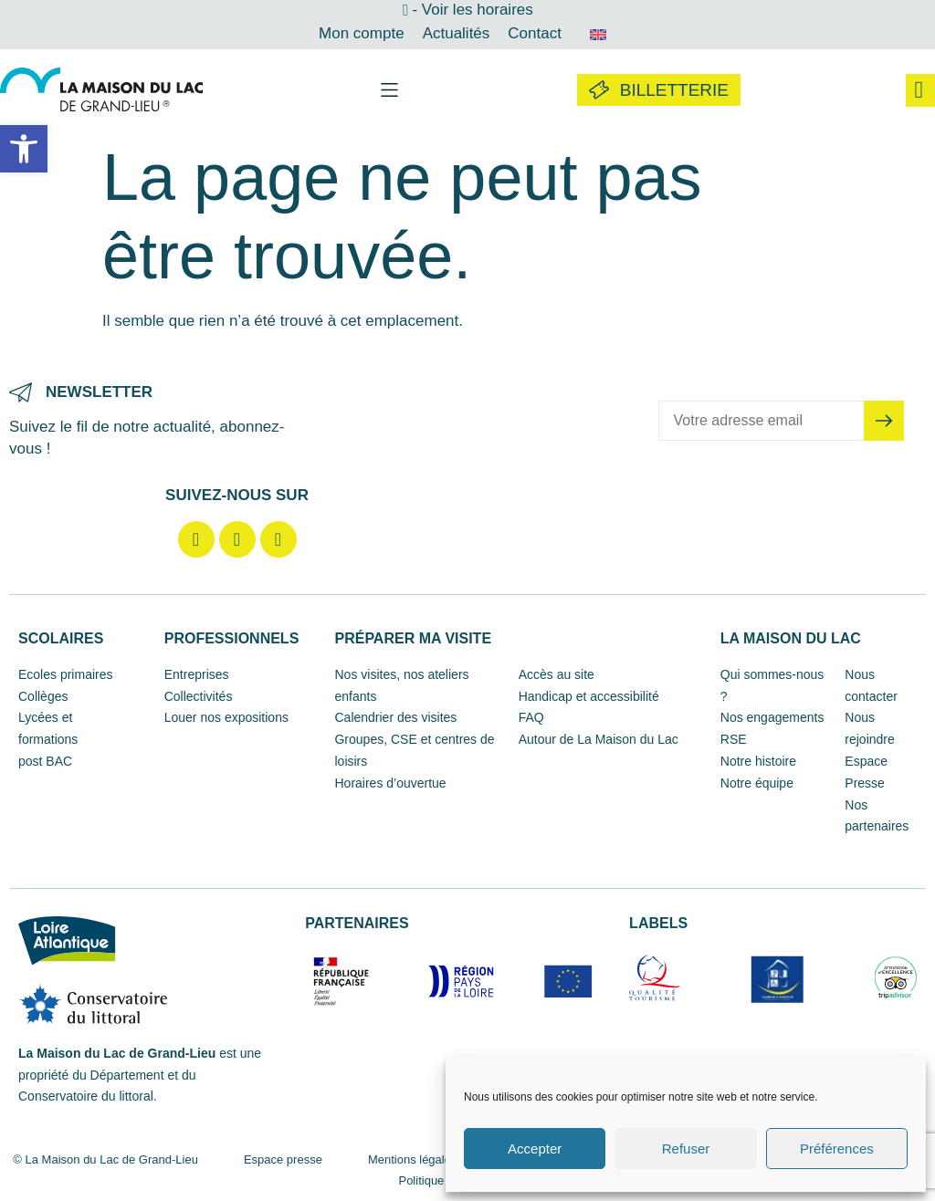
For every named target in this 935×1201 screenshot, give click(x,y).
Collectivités (198, 696)
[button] (23, 148)
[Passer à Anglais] (598, 34)
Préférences (837, 1148)
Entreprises (196, 674)
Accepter (535, 1148)
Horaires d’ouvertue (390, 783)
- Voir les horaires (472, 9)
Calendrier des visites (395, 717)
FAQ (531, 717)
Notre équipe (756, 783)
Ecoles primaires (65, 674)
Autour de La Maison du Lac (598, 739)
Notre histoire (758, 761)
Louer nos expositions (226, 717)
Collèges (43, 696)
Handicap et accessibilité (589, 696)
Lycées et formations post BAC (48, 739)
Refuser (686, 1148)
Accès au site (556, 674)
